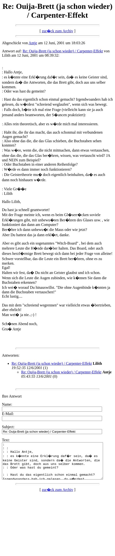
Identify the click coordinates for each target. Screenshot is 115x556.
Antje (33, 43)
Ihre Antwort (12, 396)
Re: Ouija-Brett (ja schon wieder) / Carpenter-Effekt (63, 51)
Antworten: (10, 355)
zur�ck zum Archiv (57, 31)
